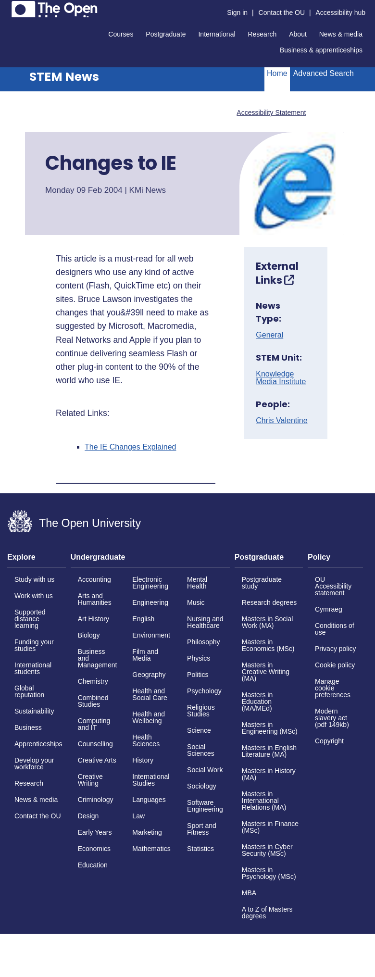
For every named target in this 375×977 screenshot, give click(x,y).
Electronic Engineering (150, 583)
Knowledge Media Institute (281, 378)
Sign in (237, 12)
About (298, 34)
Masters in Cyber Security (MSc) (267, 850)
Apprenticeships (38, 744)
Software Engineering (205, 806)
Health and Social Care (149, 694)
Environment (151, 635)
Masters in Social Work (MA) (267, 622)
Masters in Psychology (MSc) (269, 873)
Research (262, 34)
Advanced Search (323, 73)
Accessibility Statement (271, 112)
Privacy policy (335, 648)
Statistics (200, 848)
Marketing (147, 832)
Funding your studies (34, 645)
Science (199, 730)
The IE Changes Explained (130, 447)
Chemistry (93, 681)
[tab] (36, 560)
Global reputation (29, 691)
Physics (198, 658)
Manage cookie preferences (332, 688)
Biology (89, 635)
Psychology (204, 691)
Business (28, 727)
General (269, 335)
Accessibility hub (341, 12)
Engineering (150, 602)
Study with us (34, 579)
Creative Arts (97, 760)
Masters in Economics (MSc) (268, 645)
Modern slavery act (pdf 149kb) (332, 717)
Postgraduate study (262, 583)
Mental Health (197, 583)
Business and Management (97, 658)
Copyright (329, 741)
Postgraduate (166, 34)
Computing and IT (94, 724)
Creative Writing (90, 780)
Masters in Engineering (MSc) (270, 728)
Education (93, 865)
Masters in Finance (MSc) (270, 827)
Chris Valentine (281, 421)
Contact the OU (282, 12)
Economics (94, 848)
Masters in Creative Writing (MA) (265, 671)
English (143, 619)
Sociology (201, 786)
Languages (148, 799)
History (142, 760)
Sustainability (34, 711)
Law (138, 816)
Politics (197, 674)
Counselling (95, 744)
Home (277, 73)
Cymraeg (328, 609)
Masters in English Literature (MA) (269, 751)
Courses (120, 34)
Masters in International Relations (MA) (264, 800)
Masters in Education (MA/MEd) (257, 701)
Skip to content (7, 7)
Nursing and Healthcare (205, 622)
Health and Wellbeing (148, 717)
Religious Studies (201, 710)
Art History (93, 619)
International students (32, 668)
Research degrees (269, 602)
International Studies (150, 780)
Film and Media (145, 655)
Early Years (95, 832)
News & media (340, 34)
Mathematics (151, 848)
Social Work (205, 770)
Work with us (33, 596)
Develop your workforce (34, 763)
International (216, 34)
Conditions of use (334, 629)
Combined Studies (93, 701)
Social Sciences (200, 750)
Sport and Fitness (201, 829)
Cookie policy (335, 665)
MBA (249, 893)
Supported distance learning (30, 618)
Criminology (95, 799)
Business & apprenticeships (321, 50)
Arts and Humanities (95, 599)
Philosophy (203, 642)
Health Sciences (146, 740)
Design (88, 816)
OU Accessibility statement (333, 586)
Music (196, 602)
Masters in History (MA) (269, 774)
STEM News (64, 77)
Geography (148, 674)
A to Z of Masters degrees (267, 912)
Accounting (94, 579)
